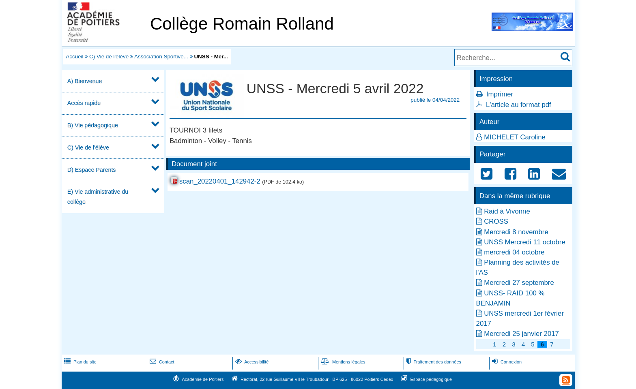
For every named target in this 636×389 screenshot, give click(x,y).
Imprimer (499, 94)
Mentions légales (342, 361)
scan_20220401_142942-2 (219, 181)
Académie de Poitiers (202, 378)
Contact (161, 361)
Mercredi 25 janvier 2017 (521, 334)
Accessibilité (251, 361)
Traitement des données (433, 361)
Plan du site (79, 361)
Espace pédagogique (431, 378)
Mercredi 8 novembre (516, 232)
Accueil (74, 56)
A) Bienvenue (84, 81)
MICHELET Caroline (515, 137)
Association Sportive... (161, 56)
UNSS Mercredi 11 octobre (524, 242)
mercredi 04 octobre (514, 252)
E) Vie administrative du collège (97, 196)
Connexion (506, 361)
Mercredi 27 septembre (519, 282)
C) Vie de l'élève (109, 56)
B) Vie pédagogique (92, 125)
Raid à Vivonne (507, 211)
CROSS (496, 221)
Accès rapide (84, 103)
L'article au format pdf (518, 105)
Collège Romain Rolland (242, 23)
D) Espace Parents (91, 170)
